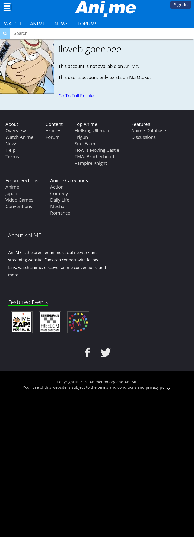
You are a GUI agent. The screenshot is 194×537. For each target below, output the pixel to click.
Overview (15, 130)
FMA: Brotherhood (94, 156)
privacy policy (158, 387)
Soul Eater (85, 143)
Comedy (59, 193)
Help (10, 150)
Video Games (19, 200)
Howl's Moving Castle (97, 150)
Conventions (18, 206)
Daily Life (59, 200)
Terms (12, 156)
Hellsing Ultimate (93, 130)
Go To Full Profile (76, 96)
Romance (60, 213)
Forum (53, 137)
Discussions (143, 137)
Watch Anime (19, 137)
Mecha (57, 206)
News (61, 23)
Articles (53, 130)
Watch (12, 23)
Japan (11, 193)
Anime (37, 23)
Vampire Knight (91, 163)
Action (56, 187)
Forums (87, 23)
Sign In (181, 4)
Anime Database (148, 130)
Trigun (81, 137)
